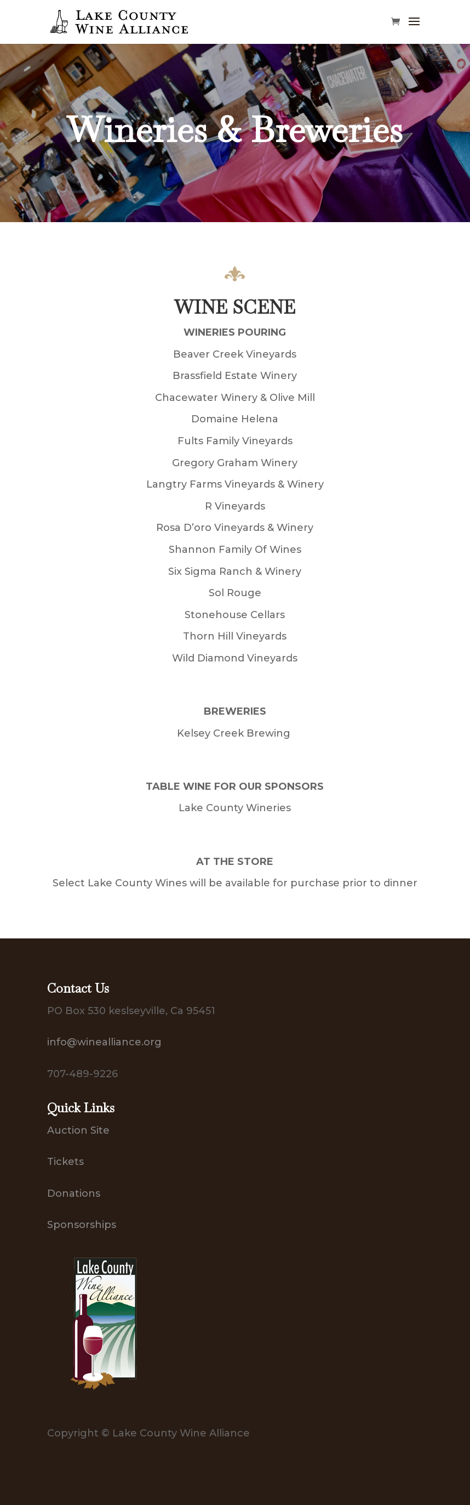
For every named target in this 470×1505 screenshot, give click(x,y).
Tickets (65, 1162)
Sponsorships (81, 1225)
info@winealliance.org (104, 1042)
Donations (73, 1193)
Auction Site (78, 1130)
